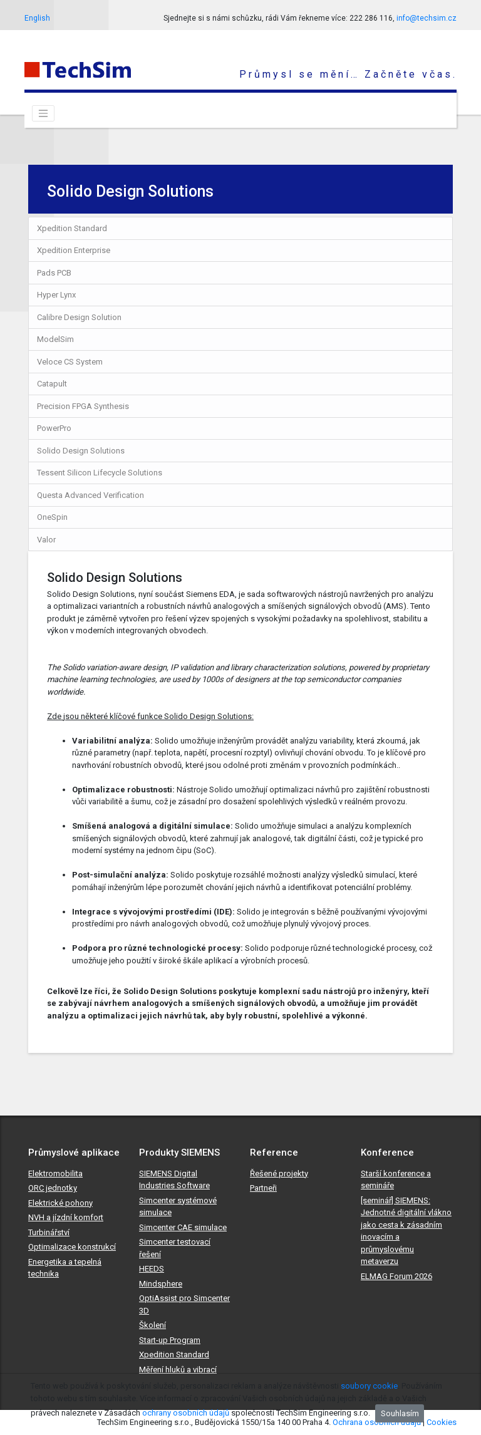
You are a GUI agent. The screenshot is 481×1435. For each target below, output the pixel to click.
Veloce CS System (70, 361)
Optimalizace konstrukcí (72, 1246)
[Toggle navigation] (43, 113)
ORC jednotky (52, 1188)
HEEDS (151, 1268)
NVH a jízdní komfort (65, 1217)
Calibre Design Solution (79, 317)
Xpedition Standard (72, 228)
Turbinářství (49, 1232)
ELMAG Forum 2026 (396, 1276)
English (37, 18)
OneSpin (52, 517)
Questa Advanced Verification (90, 495)
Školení (152, 1325)
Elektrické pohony (60, 1203)
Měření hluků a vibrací (178, 1369)
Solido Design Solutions (81, 450)
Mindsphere (160, 1283)
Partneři (263, 1188)
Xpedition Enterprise (73, 250)
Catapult (52, 383)
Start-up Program (169, 1340)
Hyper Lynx (56, 294)
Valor (46, 539)
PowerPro (54, 428)
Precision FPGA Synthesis (83, 406)
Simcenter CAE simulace (183, 1227)
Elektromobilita (55, 1173)
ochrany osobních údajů (185, 1412)
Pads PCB (54, 272)
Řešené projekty (279, 1173)
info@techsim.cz (426, 18)
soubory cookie (369, 1386)
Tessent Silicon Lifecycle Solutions (99, 472)
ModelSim (55, 339)
